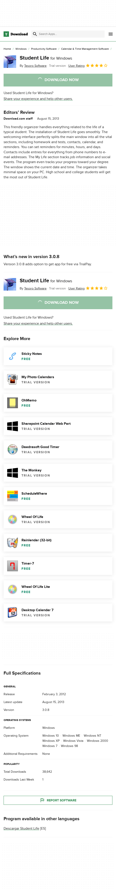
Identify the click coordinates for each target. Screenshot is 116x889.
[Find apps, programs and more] (67, 34)
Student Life (46, 58)
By (33, 66)
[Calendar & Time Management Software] (85, 49)
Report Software (58, 800)
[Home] (7, 49)
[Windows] (21, 49)
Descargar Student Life (21, 828)
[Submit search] (35, 34)
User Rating (88, 65)
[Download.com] (16, 34)
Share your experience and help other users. (38, 99)
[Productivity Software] (44, 49)
